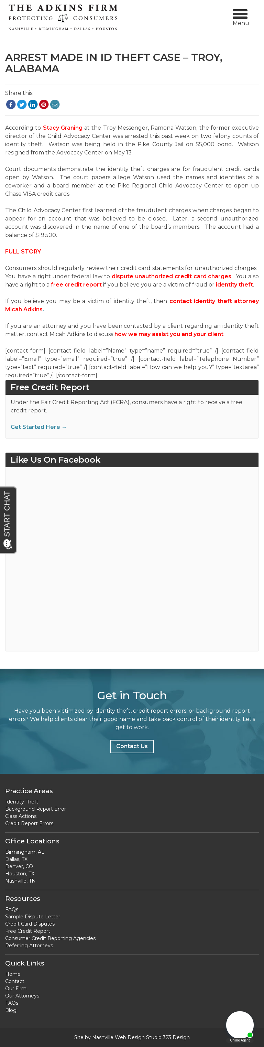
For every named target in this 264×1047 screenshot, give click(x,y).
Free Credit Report (27, 931)
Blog (10, 1010)
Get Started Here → (39, 427)
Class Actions (20, 816)
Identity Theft (21, 802)
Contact (14, 981)
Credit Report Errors (29, 823)
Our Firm (15, 988)
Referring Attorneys (29, 945)
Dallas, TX (16, 859)
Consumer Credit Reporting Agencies (50, 938)
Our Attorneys (22, 996)
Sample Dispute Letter (32, 917)
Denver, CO (19, 866)
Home (13, 974)
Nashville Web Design (118, 1037)
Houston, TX (19, 874)
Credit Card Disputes (30, 924)
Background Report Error (35, 809)
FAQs (11, 909)
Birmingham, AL (24, 852)
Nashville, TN (20, 881)
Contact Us (132, 746)
